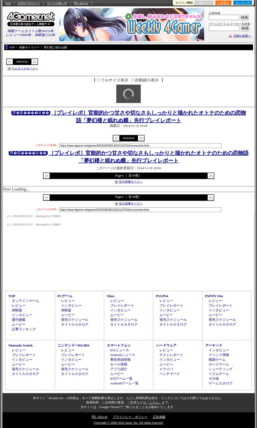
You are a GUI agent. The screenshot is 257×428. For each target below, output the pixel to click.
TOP (12, 296)
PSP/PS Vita (214, 296)
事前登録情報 (120, 360)
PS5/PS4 (162, 296)
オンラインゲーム (25, 301)
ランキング (242, 2)
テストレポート (171, 355)
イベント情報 (219, 355)
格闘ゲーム (217, 360)
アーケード (213, 345)
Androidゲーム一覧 (124, 383)
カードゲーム (219, 364)
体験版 (17, 310)
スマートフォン (119, 345)
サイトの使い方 (57, 3)
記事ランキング (24, 329)
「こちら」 (154, 402)
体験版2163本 (45, 35)
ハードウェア (166, 345)
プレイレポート (122, 305)
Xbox (111, 296)
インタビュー (22, 315)
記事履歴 (223, 2)
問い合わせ (81, 3)
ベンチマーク (169, 374)
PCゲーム (65, 296)
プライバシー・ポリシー (130, 417)
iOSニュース (119, 350)
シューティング (221, 369)
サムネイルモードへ (25, 68)
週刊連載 (19, 320)
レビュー (19, 305)
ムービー (19, 324)
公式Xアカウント (29, 3)
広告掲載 (159, 417)
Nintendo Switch (20, 345)
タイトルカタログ (74, 324)
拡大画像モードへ (130, 181)
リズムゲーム (219, 374)
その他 (214, 378)
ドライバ (166, 369)
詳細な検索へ (242, 35)
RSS (8, 3)
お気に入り (204, 2)
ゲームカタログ (221, 383)
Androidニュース (122, 355)
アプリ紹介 (118, 369)
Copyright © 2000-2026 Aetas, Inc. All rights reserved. (128, 423)
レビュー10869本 (19, 35)
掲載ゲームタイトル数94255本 (31, 31)
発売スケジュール (74, 320)
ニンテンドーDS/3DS (73, 345)
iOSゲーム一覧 (121, 378)
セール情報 (118, 364)
